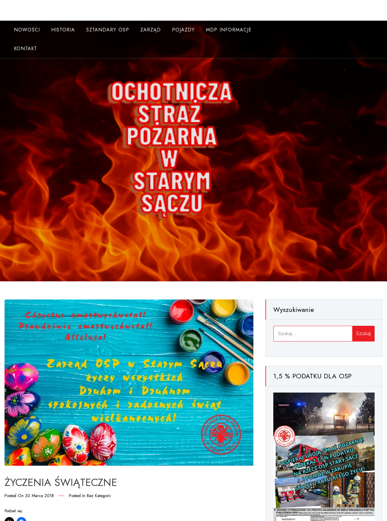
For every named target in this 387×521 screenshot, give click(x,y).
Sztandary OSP (107, 29)
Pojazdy (183, 29)
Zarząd (150, 29)
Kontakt (25, 48)
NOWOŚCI (27, 29)
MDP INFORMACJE (229, 29)
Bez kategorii (99, 496)
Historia (63, 29)
